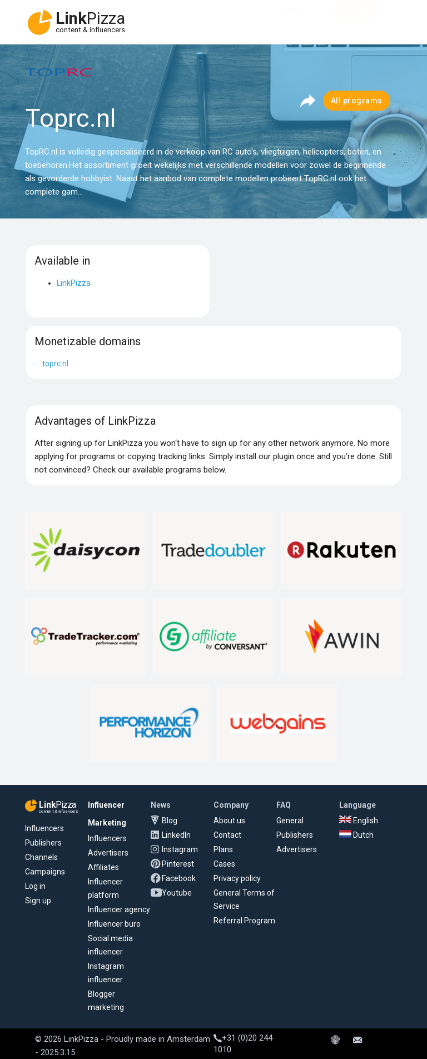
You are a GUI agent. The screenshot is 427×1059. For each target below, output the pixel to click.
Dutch (356, 835)
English (358, 820)
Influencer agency (119, 909)
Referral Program (244, 920)
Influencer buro (114, 923)
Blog (169, 820)
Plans (223, 849)
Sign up (38, 900)
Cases (224, 863)
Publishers (43, 842)
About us (229, 820)
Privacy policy (237, 878)
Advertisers (108, 852)
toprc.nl (55, 363)
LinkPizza (74, 283)
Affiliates (103, 867)
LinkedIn (176, 835)
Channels (41, 857)
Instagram (180, 849)
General (290, 820)
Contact (227, 835)
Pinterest (178, 863)
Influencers (44, 828)
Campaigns (45, 871)
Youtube (177, 892)
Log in (35, 886)
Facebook (179, 878)
